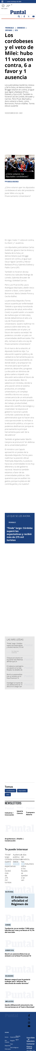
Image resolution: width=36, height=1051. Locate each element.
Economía (8, 925)
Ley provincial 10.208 (19, 864)
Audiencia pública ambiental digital (17, 858)
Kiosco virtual (29, 1047)
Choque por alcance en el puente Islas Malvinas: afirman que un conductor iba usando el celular (15, 661)
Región (12, 1040)
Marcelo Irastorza (13, 181)
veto (7, 794)
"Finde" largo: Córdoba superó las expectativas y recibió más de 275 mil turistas (20, 534)
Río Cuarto (7, 1041)
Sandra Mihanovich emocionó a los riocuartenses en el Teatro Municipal (19, 1006)
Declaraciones (9, 976)
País (11, 1044)
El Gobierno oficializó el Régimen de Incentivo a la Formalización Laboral (20, 905)
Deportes (8, 1045)
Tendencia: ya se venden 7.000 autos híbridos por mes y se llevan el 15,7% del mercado (19, 930)
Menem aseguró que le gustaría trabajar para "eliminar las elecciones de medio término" (17, 981)
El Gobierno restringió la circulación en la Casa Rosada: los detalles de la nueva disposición (15, 669)
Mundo (18, 1036)
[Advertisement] (18, 136)
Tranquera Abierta (30, 813)
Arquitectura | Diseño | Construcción (14, 840)
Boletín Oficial (9, 892)
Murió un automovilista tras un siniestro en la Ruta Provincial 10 (14, 676)
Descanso (7, 864)
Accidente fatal (9, 950)
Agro (17, 1040)
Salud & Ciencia (20, 812)
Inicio (6, 1037)
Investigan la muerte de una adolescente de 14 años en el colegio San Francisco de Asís (15, 685)
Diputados (22, 791)
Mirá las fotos (9, 1001)
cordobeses (10, 791)
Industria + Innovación (9, 814)
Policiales (8, 1049)
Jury (23, 864)
